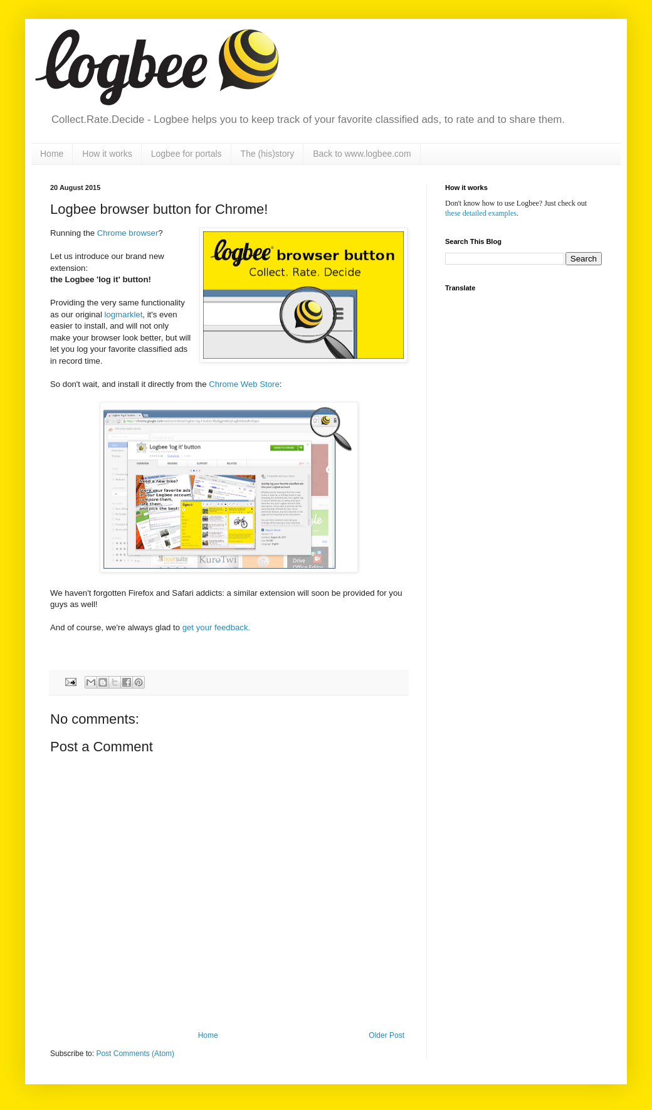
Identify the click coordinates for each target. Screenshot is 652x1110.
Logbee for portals (186, 154)
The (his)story (268, 154)
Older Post (386, 1035)
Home (51, 154)
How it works (107, 154)
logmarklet (124, 314)
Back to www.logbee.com (362, 154)
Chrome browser (127, 233)
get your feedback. (216, 627)
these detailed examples (481, 213)
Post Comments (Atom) (135, 1053)
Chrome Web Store (244, 384)
